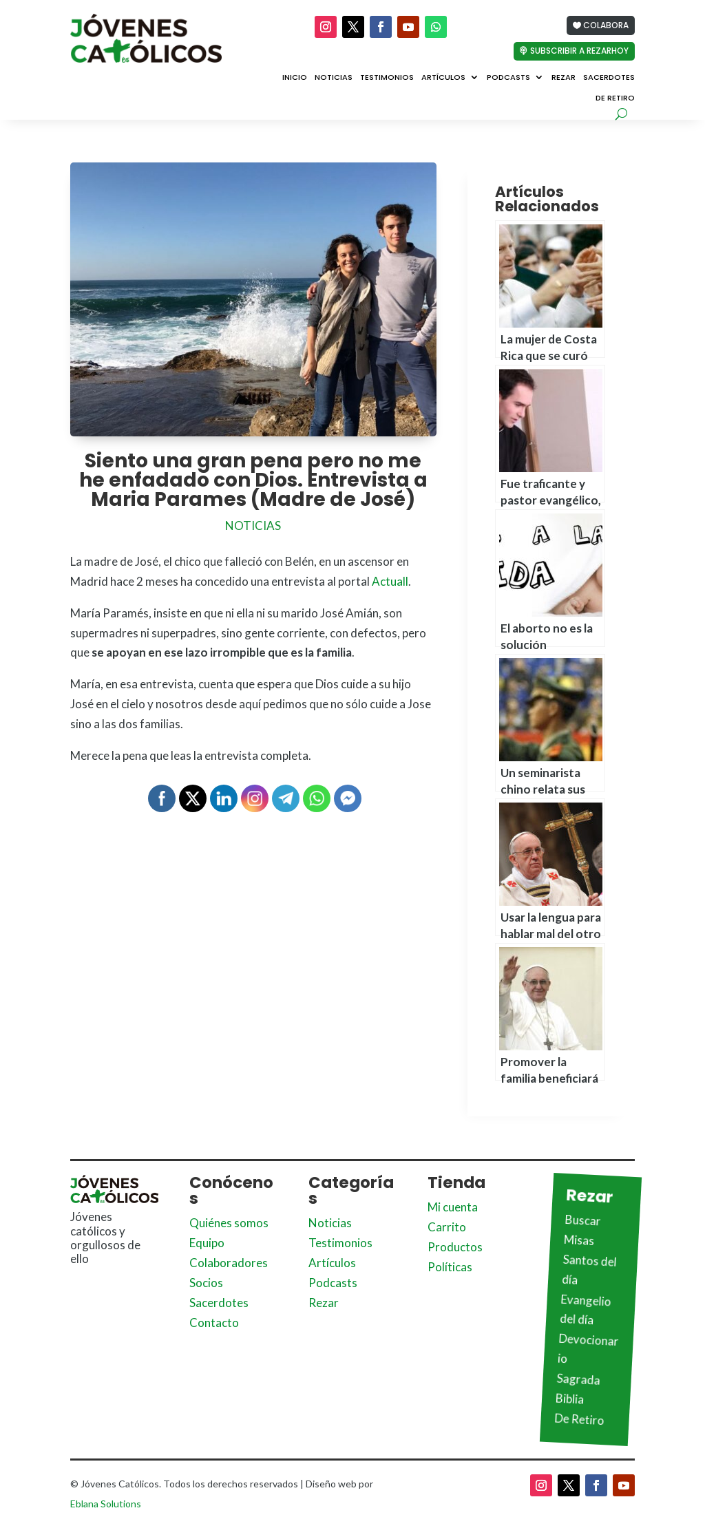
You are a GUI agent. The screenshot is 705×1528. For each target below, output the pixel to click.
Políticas (450, 1267)
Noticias (333, 78)
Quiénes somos (229, 1223)
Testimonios (387, 78)
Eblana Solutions (105, 1503)
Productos (455, 1247)
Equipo (206, 1242)
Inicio (294, 78)
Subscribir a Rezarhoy (579, 50)
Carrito (447, 1227)
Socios (206, 1282)
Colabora (606, 25)
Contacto (214, 1322)
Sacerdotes (609, 78)
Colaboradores (228, 1262)
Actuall (390, 581)
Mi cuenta (453, 1207)
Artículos (443, 78)
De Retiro (615, 98)
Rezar (563, 78)
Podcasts (508, 78)
